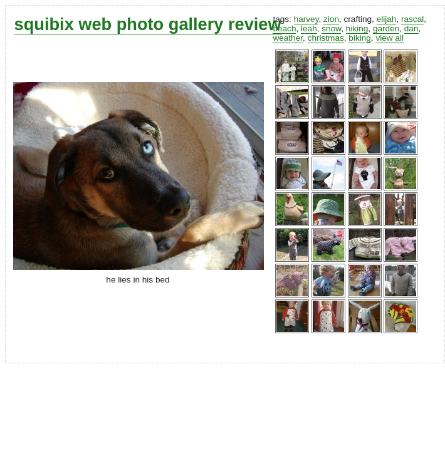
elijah (387, 19)
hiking (357, 28)
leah (309, 28)
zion (331, 19)
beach (284, 28)
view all (389, 38)
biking (359, 38)
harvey (306, 19)
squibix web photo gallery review (147, 24)
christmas (326, 38)
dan (411, 28)
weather (288, 38)
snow (331, 28)
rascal (412, 19)
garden (386, 28)
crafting (358, 19)
